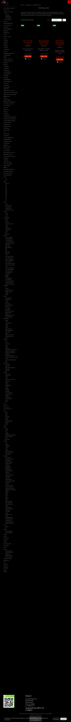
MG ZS (6, 419)
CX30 (6, 346)
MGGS (6, 418)
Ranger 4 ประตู (8, 312)
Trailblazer (7, 234)
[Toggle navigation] (69, 1)
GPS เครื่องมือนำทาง (8, 29)
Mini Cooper (6, 363)
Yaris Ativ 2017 (8, 520)
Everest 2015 (7, 303)
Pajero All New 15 (9, 328)
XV (6, 528)
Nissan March (8, 385)
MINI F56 (7, 369)
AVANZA (7, 465)
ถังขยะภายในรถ (7, 105)
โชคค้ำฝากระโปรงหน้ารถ (9, 90)
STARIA (7, 288)
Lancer (6, 324)
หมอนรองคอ (8, 16)
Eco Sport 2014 (8, 297)
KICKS (6, 387)
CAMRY (7, 472)
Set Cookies (56, 719)
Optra (6, 221)
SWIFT (6, 450)
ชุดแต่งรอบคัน (7, 87)
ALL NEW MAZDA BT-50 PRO (10, 360)
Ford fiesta (7, 306)
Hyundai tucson (8, 291)
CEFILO (7, 384)
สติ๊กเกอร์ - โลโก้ (7, 146)
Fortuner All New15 (9, 486)
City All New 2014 (9, 270)
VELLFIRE (7, 511)
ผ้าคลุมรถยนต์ (7, 130)
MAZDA (5, 339)
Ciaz (6, 448)
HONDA (5, 235)
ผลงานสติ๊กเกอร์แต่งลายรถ (9, 8)
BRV (6, 249)
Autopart (5, 21)
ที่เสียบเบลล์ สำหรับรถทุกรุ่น (9, 102)
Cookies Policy (7, 719)
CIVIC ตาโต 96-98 (9, 259)
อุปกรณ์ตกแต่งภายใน (8, 173)
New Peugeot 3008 (7, 543)
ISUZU (5, 427)
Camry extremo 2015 (9, 475)
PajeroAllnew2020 (9, 330)
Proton (5, 425)
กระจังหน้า (6, 40)
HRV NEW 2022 (8, 247)
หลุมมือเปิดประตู (7, 161)
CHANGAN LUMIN (8, 558)
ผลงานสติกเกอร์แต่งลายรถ (31, 698)
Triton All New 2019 (9, 336)
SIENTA (7, 498)
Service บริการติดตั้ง (8, 163)
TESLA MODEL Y (9, 531)
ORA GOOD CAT (8, 556)
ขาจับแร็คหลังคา (7, 55)
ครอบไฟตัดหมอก (7, 79)
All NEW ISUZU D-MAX (10, 435)
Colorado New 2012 (9, 223)
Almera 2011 (7, 373)
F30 (6, 200)
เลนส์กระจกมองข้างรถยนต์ (9, 156)
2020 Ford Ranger (8, 316)
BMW (5, 181)
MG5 (6, 413)
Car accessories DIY (8, 19)
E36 (6, 186)
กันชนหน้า (6, 47)
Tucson (6, 294)
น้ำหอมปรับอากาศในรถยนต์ (9, 118)
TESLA (5, 529)
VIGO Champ (8, 507)
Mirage (6, 326)
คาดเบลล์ (7, 15)
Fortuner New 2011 (9, 485)
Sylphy (6, 388)
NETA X (5, 536)
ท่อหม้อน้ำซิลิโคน (7, 100)
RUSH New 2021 (8, 514)
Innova (6, 495)
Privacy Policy (43, 718)
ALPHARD (7, 466)
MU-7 (6, 430)
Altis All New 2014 (9, 459)
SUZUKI (5, 441)
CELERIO (7, 445)
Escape (6, 300)
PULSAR (7, 389)
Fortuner (7, 483)
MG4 (6, 412)
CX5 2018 (7, 343)
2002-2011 (7, 366)
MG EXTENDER (8, 421)
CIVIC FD (7, 253)
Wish (6, 497)
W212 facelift (8, 207)
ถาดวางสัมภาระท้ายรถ (8, 103)
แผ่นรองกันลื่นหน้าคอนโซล (9, 120)
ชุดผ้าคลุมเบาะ (8, 18)
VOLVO (5, 211)
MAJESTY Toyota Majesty (10, 489)
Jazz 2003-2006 (8, 278)
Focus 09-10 (7, 309)
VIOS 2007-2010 (8, 502)
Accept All (63, 719)
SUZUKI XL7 (8, 454)
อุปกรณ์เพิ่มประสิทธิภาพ (9, 169)
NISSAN (5, 372)
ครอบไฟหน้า (6, 68)
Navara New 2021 (8, 394)
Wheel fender (6, 109)
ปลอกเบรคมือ (6, 133)
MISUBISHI (6, 318)
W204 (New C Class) (9, 210)
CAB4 (6, 429)
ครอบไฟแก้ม (6, 70)
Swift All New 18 (8, 452)
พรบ (6, 13)
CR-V (6, 254)
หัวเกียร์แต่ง (6, 158)
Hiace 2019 (7, 482)
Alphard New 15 (8, 467)
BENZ (5, 202)
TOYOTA (5, 456)
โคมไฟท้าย (6, 77)
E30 (6, 187)
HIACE (6, 492)
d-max (6, 432)
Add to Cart (28, 56)
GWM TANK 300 (8, 551)
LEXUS (6, 515)
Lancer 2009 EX (8, 323)
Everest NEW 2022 (9, 305)
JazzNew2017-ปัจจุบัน (9, 284)
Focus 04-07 (7, 308)
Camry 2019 (7, 476)
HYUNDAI (6, 285)
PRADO (7, 491)
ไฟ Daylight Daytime (8, 141)
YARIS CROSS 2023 (9, 523)
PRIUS (6, 494)
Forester (7, 526)
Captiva (6, 226)
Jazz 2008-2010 (8, 279)
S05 (4, 562)
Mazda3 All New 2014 (9, 355)
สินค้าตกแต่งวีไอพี (29, 700)
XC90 (6, 213)
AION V (5, 569)
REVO (6, 513)
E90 (6, 196)
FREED (6, 275)
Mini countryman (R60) (10, 367)
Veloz (6, 499)
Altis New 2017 (8, 457)
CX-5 (6, 342)
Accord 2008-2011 (9, 237)
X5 (6, 197)
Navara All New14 (9, 392)
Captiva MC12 (8, 228)
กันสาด (5, 34)
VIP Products (6, 27)
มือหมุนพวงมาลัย (7, 126)
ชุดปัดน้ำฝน (6, 88)
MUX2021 (7, 439)
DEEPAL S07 (6, 560)
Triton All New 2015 (9, 334)
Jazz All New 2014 (9, 282)
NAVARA (7, 391)
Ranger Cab (7, 314)
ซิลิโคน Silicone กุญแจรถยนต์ (10, 94)
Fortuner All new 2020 (9, 488)
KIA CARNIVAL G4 (8, 408)
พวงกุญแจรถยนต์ (7, 122)
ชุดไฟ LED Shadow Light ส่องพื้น (10, 92)
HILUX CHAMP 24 (9, 508)
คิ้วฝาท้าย (6, 64)
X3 (6, 184)
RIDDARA (6, 567)
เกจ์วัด (5, 38)
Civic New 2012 (8, 262)
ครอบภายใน (6, 83)
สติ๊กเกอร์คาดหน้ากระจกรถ (9, 152)
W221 (6, 204)
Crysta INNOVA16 (9, 470)
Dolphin (5, 541)
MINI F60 (7, 370)
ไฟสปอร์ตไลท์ (6, 143)
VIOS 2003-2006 (8, 501)
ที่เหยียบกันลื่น (6, 96)
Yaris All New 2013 (9, 518)
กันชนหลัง (6, 45)
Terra (6, 400)
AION (5, 547)
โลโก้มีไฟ (6, 160)
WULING (6, 564)
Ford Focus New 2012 (9, 311)
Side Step (5, 111)
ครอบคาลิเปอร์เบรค (8, 81)
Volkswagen (6, 545)
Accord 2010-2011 (9, 240)
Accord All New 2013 (9, 241)
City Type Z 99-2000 (9, 269)
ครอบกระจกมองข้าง (8, 58)
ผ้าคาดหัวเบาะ (7, 128)
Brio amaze (7, 252)
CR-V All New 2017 (9, 257)
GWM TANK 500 (8, 552)
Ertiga (6, 444)
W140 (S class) (8, 208)
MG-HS (6, 424)
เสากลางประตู (7, 148)
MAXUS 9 (7, 416)
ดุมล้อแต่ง (6, 30)
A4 (6, 178)
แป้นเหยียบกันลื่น (7, 139)
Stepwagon (7, 244)
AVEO (6, 219)
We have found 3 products (27, 20)
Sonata (6, 293)
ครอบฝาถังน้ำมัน (7, 73)
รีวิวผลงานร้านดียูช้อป (30, 704)
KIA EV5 (5, 405)
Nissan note (7, 381)
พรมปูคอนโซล (7, 124)
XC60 (6, 214)
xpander (6, 337)
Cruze (6, 225)
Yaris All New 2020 (9, 521)
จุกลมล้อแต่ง (6, 85)
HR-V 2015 (7, 246)
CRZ (6, 266)
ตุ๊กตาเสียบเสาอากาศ (8, 154)
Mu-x (6, 437)
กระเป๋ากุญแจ (6, 49)
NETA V (5, 534)
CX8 (6, 345)
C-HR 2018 (7, 478)
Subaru (5, 524)
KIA (4, 403)
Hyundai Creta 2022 (9, 290)
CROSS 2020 (8, 469)
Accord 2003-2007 (9, 238)
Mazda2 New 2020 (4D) (10, 351)
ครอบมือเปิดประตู (7, 72)
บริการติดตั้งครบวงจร (30, 705)
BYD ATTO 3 (6, 538)
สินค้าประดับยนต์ (29, 702)
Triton (6, 333)
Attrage (6, 320)
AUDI (5, 176)
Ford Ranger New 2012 (9, 315)
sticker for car (6, 10)
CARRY (7, 447)
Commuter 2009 (8, 479)
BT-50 (6, 358)
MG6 (6, 415)
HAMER (5, 44)
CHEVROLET (6, 217)
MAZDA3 (7, 354)
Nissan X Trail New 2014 (10, 379)
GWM (5, 549)
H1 (6, 287)
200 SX (6, 401)
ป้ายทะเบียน (6, 135)
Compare (28, 59)
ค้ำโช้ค (5, 57)
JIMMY (5, 571)
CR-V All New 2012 (9, 256)
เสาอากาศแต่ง (7, 150)
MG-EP (6, 422)
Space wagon (7, 331)
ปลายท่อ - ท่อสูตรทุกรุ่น (8, 137)
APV (6, 442)
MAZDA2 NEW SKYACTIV (11, 349)
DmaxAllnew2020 (8, 436)
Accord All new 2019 (9, 243)
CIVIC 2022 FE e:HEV (9, 265)
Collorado (7, 222)
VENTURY (7, 510)
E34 (6, 199)
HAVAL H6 (7, 554)
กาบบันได (6, 42)
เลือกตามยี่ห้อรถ (7, 165)
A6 (6, 180)
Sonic (6, 231)
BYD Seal (6, 540)
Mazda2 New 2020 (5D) (10, 352)
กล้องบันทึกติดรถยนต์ (8, 23)
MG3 (5, 410)
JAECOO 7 (6, 566)
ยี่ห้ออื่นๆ (5, 167)
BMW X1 (7, 183)
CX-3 (6, 341)
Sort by (49, 20)
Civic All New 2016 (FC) (10, 263)
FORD (5, 296)
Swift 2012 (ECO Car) (9, 451)
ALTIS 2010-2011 (8, 462)
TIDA (6, 382)
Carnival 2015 (6, 406)
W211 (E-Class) (8, 205)
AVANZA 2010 (8, 463)
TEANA (7, 395)
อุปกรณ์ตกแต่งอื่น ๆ (8, 175)
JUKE (6, 376)
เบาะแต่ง (5, 107)
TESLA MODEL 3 (9, 532)
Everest (6, 302)
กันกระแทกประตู (7, 36)
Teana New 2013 (8, 398)
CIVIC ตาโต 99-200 (9, 260)
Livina (6, 378)
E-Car (6, 321)
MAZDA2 (7, 348)
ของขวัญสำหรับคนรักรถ (9, 53)
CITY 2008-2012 (8, 272)
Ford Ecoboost (8, 299)
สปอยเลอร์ (6, 145)
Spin (6, 232)
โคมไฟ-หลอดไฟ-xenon (8, 60)
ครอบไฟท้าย (6, 66)
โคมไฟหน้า (6, 75)
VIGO (6, 505)
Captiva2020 (7, 229)
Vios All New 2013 (9, 504)
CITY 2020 (7, 273)
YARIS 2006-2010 (9, 517)
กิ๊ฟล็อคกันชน (6, 32)
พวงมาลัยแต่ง (6, 115)
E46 (6, 190)
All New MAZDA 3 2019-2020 (11, 357)
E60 (6, 189)
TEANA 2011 (8, 397)
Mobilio (6, 276)
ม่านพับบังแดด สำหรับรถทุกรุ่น (10, 117)
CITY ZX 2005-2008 (9, 268)
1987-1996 (7, 364)
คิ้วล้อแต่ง (6, 62)
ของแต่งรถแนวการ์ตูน (8, 11)
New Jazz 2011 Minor (9, 281)
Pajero (6, 327)
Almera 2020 (7, 375)
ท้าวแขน (5, 98)
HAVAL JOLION (8, 555)
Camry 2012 (7, 473)
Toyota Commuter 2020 (10, 481)
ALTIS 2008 (7, 460)
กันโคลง (5, 51)
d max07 (7, 433)
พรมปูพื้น (5, 113)
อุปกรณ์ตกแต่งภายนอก (8, 171)
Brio (6, 250)
